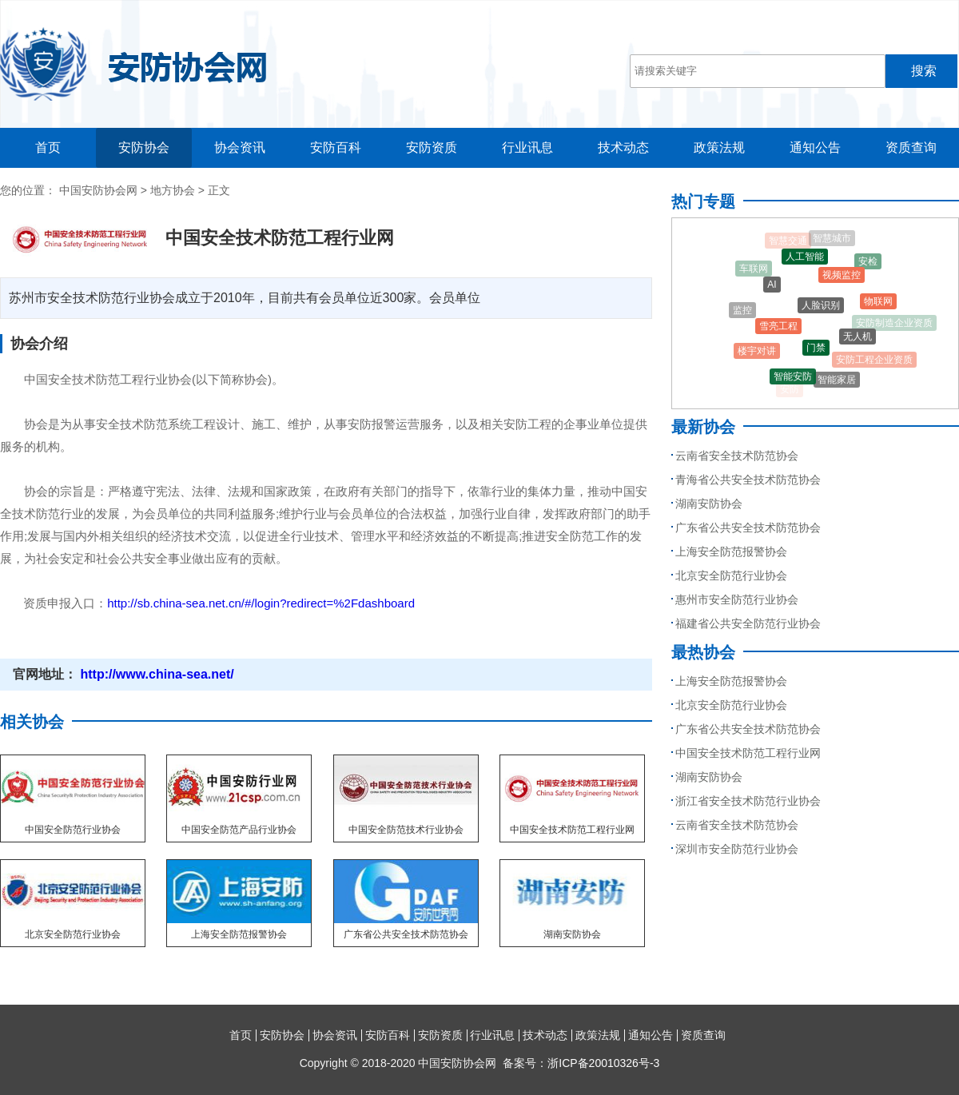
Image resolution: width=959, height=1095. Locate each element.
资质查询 (911, 147)
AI (771, 287)
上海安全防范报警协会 (731, 551)
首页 (48, 147)
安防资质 (431, 147)
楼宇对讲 (757, 352)
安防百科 (335, 147)
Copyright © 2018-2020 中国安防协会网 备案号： (480, 1063)
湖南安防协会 (708, 503)
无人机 (857, 338)
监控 (742, 311)
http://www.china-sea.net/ (155, 674)
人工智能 (805, 259)
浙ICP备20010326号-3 (603, 1063)
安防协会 (143, 147)
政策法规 (719, 147)
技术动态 (623, 147)
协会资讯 (239, 147)
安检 (867, 263)
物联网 (878, 303)
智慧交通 (788, 241)
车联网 (753, 269)
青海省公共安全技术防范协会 (748, 479)
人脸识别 (821, 309)
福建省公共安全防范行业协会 (748, 623)
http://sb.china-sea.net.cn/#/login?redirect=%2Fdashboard (261, 603)
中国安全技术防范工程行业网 (748, 753)
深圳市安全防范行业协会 (736, 848)
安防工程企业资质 (874, 360)
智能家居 (837, 381)
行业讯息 (527, 147)
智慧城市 (832, 239)
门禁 (816, 350)
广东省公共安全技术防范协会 (748, 527)
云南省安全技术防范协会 (736, 455)
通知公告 (815, 147)
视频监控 (841, 278)
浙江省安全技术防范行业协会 (748, 800)
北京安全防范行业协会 (731, 575)
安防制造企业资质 (894, 323)
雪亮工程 (778, 329)
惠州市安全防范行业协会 (736, 599)
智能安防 (793, 378)
